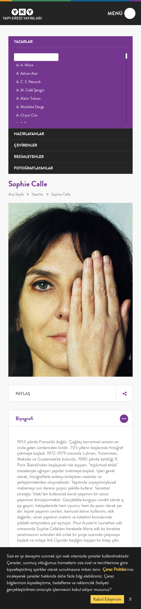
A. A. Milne (24, 65)
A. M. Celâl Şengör (30, 90)
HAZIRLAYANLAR (29, 134)
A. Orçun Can (27, 115)
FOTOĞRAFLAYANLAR (33, 168)
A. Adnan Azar (27, 73)
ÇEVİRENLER (25, 145)
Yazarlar (37, 194)
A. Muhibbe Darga (30, 107)
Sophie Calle (60, 194)
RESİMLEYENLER (29, 157)
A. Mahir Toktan (28, 98)
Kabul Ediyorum (107, 599)
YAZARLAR (23, 42)
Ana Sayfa (16, 194)
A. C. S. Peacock (28, 82)
